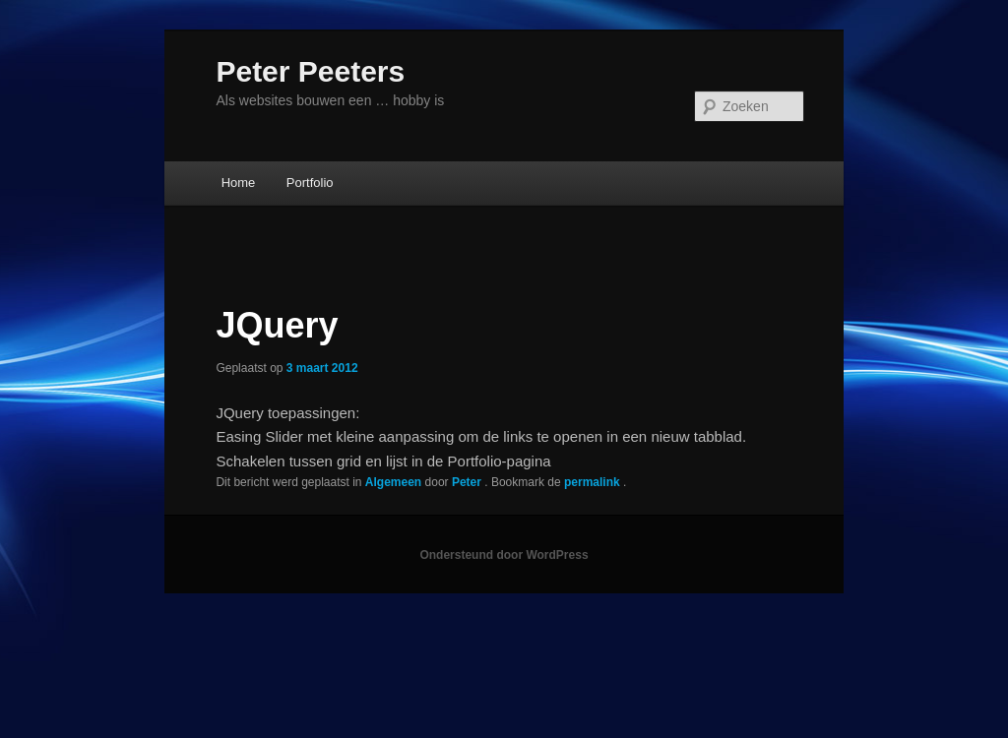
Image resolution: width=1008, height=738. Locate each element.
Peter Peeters (310, 71)
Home (238, 182)
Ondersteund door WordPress (503, 555)
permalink (593, 482)
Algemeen (393, 482)
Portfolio (310, 182)
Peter (468, 482)
